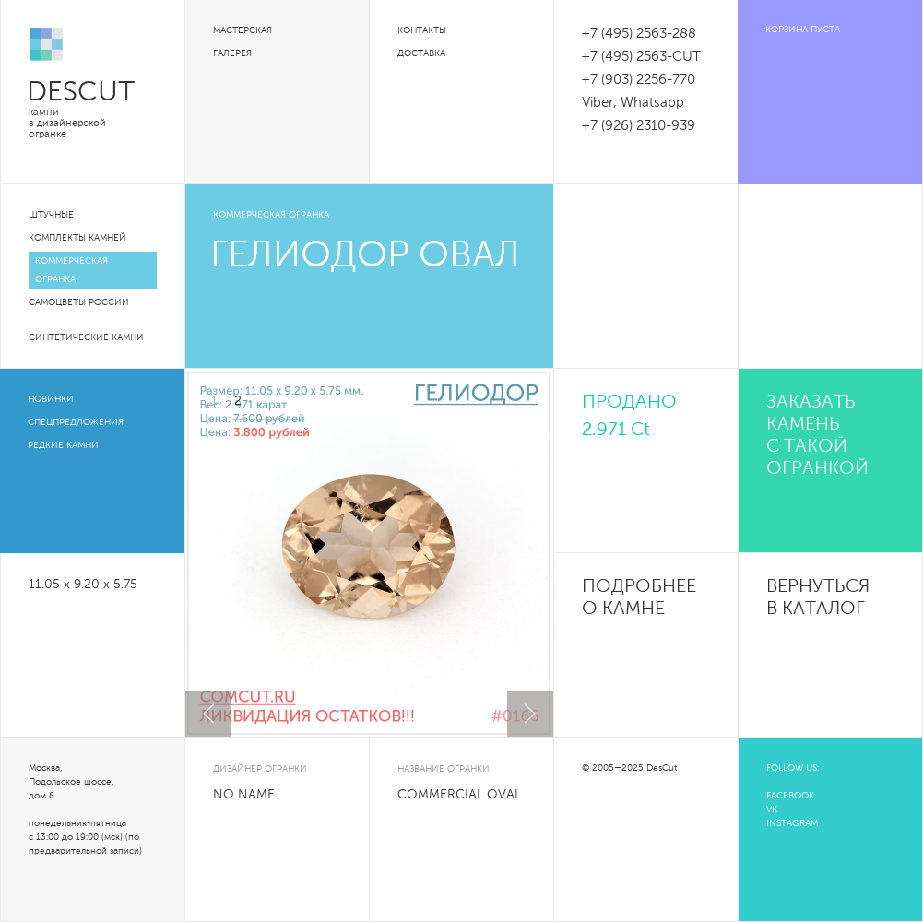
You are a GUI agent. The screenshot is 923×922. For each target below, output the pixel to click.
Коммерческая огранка (71, 270)
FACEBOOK (790, 795)
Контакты (421, 30)
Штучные (51, 214)
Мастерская (242, 30)
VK (771, 809)
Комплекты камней (77, 237)
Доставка (421, 53)
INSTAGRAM (792, 823)
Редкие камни (63, 445)
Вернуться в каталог (818, 598)
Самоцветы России (79, 302)
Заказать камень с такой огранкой (817, 436)
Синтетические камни (86, 337)
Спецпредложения (76, 422)
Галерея (232, 53)
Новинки (51, 399)
